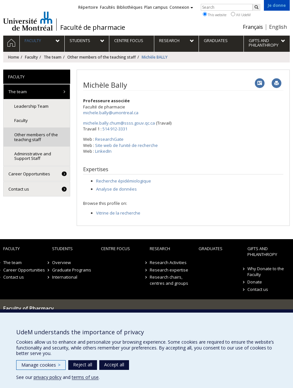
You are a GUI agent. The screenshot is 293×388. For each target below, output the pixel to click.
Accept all (114, 364)
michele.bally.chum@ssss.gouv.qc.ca (119, 123)
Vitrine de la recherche (118, 213)
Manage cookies (40, 365)
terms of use (85, 377)
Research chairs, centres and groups (169, 280)
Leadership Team (31, 106)
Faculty (31, 57)
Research (160, 248)
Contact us (18, 189)
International (64, 277)
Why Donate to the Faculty (265, 272)
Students (62, 248)
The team (52, 57)
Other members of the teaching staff (101, 57)
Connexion (181, 7)
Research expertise (169, 270)
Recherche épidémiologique (123, 181)
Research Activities (168, 262)
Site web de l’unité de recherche (126, 145)
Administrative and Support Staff (32, 156)
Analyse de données (116, 189)
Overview (61, 262)
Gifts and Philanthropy (262, 252)
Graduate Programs (71, 270)
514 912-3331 (115, 129)
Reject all (82, 364)
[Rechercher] (256, 7)
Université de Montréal (28, 21)
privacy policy (47, 377)
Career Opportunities (29, 174)
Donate (254, 282)
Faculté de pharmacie (92, 27)
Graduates (210, 248)
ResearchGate (109, 139)
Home (13, 57)
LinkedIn (103, 151)
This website (214, 14)
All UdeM (241, 14)
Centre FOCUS (115, 248)
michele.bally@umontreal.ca (110, 113)
